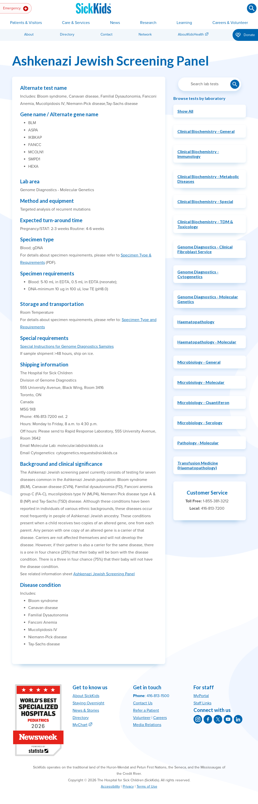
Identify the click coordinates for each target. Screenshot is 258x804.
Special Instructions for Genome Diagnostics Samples (67, 346)
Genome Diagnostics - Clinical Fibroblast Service (205, 249)
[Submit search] (251, 8)
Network (145, 34)
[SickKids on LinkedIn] (238, 719)
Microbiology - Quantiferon (203, 402)
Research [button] (148, 22)
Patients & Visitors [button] (26, 22)
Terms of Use (147, 786)
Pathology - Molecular (198, 442)
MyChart (80, 724)
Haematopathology (195, 321)
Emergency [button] (15, 8)
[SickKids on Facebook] (208, 719)
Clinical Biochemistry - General (206, 131)
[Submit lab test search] (234, 84)
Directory (67, 34)
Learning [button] (184, 22)
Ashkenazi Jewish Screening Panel (104, 574)
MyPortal (201, 695)
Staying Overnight (88, 703)
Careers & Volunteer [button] (230, 22)
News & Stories (86, 710)
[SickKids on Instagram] (198, 719)
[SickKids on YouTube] (228, 719)
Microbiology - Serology (199, 422)
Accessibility (110, 786)
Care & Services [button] (76, 22)
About (29, 34)
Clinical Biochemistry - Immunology (198, 154)
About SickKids (86, 695)
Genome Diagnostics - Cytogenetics (197, 274)
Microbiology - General (198, 362)
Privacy (128, 786)
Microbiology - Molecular (200, 382)
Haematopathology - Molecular (206, 341)
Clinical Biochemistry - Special (205, 201)
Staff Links (202, 703)
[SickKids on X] (218, 719)
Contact (106, 34)
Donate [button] (245, 35)
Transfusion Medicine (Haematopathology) (197, 465)
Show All (185, 111)
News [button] (115, 22)
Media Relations (147, 724)
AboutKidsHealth (191, 34)
